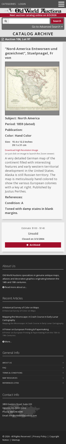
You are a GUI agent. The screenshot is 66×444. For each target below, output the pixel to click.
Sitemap (16, 439)
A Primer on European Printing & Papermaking (25, 329)
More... (7, 341)
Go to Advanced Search (47, 26)
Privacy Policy (40, 436)
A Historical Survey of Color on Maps (20, 307)
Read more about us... (14, 287)
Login (22, 3)
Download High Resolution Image (21, 150)
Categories (9, 3)
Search (57, 21)
